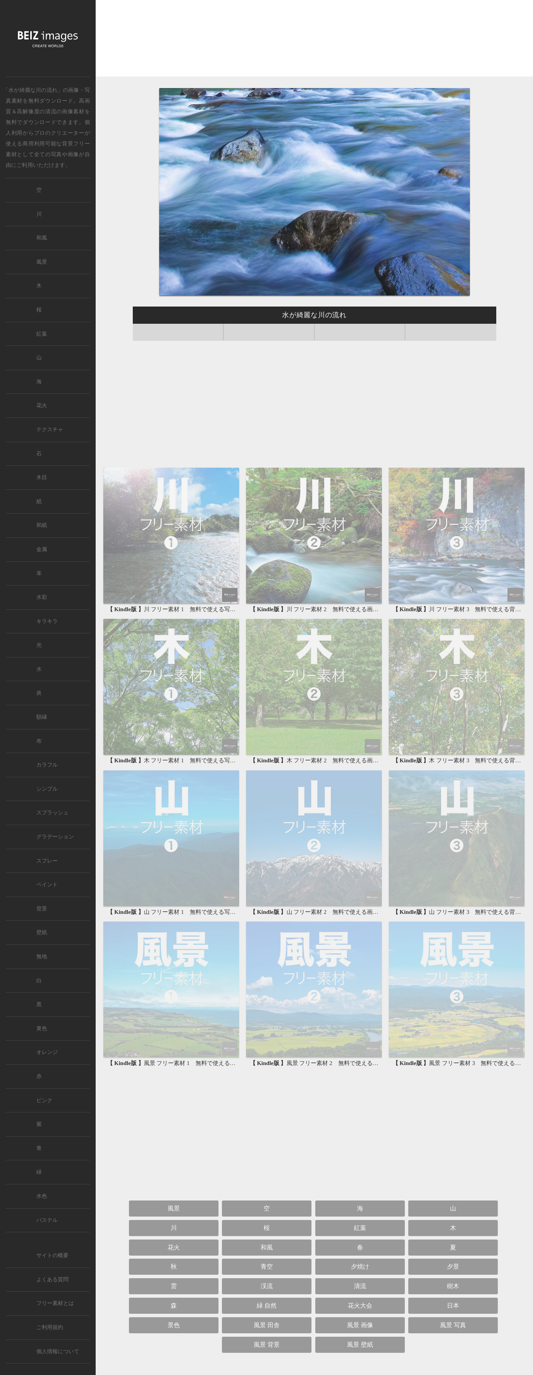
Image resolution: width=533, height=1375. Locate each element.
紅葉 (360, 1228)
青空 (267, 1266)
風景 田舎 (267, 1325)
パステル (47, 1220)
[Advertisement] (314, 40)
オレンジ (47, 1052)
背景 (41, 909)
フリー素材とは (55, 1303)
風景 (174, 1208)
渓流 (267, 1286)
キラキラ (47, 621)
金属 (41, 549)
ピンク (44, 1100)
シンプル (47, 789)
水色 (41, 1196)
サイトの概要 (52, 1255)
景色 (174, 1325)
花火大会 (360, 1305)
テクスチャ (49, 429)
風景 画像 (360, 1325)
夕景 (453, 1266)
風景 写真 (453, 1325)
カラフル (47, 765)
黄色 (41, 1028)
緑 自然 (267, 1305)
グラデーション (55, 837)
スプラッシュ (52, 813)
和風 (267, 1247)
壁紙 (41, 932)
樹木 (453, 1286)
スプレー (47, 861)
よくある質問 (52, 1279)
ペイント (47, 884)
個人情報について (57, 1351)
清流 (50, 111)
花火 (174, 1247)
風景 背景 (267, 1344)
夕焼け (360, 1266)
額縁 (41, 717)
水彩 (41, 597)
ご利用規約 (49, 1327)
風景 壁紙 (360, 1344)
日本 (453, 1305)
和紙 (41, 525)
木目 (41, 477)
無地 (41, 956)
